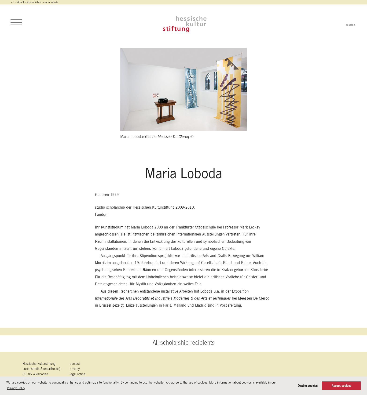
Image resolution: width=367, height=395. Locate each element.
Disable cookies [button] (307, 386)
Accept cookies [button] (341, 386)
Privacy (75, 369)
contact (75, 364)
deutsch (350, 24)
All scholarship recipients (184, 342)
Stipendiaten (34, 2)
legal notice (77, 374)
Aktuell (21, 2)
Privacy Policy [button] (16, 388)
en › (13, 2)
